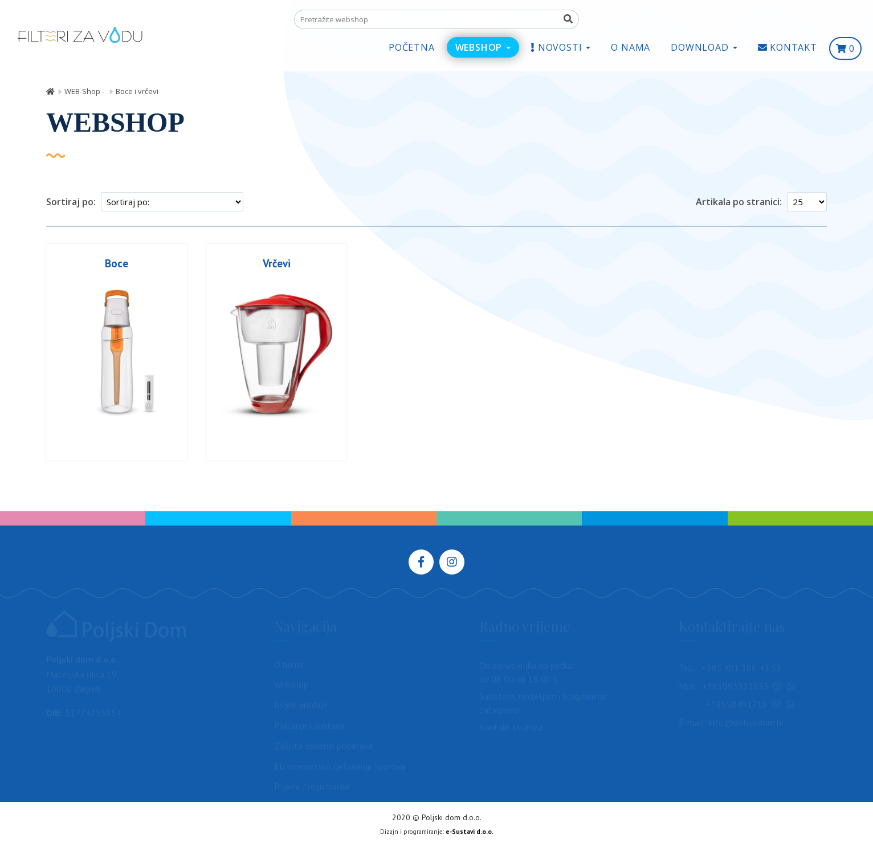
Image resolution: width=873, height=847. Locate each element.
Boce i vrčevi (137, 91)
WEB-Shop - (85, 91)
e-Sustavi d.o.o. (469, 832)
